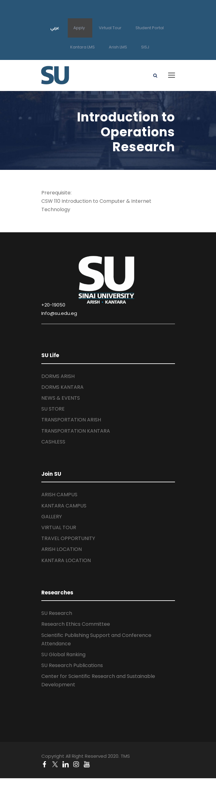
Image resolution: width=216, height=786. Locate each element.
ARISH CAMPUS (59, 494)
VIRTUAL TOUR (58, 527)
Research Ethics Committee (75, 624)
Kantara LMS (82, 47)
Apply (79, 28)
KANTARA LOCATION (66, 560)
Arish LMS (118, 47)
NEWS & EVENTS (60, 398)
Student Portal (150, 28)
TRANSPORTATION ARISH (71, 419)
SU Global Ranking (63, 654)
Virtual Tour (110, 28)
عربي (54, 27)
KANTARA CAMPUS (63, 505)
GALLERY (51, 516)
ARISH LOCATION (61, 549)
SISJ (145, 47)
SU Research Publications (72, 665)
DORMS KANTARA (62, 387)
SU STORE (53, 408)
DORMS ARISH (58, 376)
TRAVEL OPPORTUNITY (68, 538)
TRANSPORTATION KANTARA (75, 430)
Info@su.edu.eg (59, 313)
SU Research (56, 613)
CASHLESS (53, 441)
